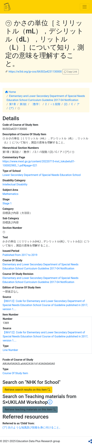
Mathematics (10, 194)
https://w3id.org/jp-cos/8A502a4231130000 (35, 71)
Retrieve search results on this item (27, 389)
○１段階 (55, 104)
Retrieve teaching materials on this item (30, 409)
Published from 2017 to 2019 (20, 255)
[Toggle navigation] (84, 6)
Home (10, 92)
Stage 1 (7, 203)
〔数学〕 (36, 104)
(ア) (11, 108)
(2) (65, 104)
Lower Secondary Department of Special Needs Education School (42, 175)
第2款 (23, 104)
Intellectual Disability (15, 184)
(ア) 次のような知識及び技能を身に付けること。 (32, 427)
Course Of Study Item (15, 373)
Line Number (10, 350)
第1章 (12, 104)
